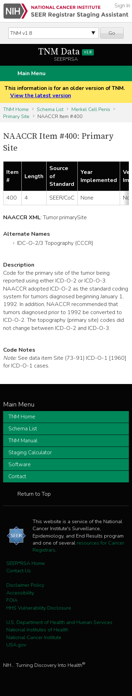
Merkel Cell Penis (90, 109)
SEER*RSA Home (25, 563)
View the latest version (40, 95)
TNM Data (66, 52)
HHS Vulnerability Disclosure (38, 607)
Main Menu (32, 73)
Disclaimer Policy (25, 584)
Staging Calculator (30, 452)
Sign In (122, 5)
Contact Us (18, 570)
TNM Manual (22, 440)
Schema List (50, 109)
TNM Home (16, 109)
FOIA (12, 600)
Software (19, 464)
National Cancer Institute (33, 637)
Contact (17, 476)
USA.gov (16, 644)
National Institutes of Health (37, 629)
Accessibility (20, 592)
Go (112, 33)
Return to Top (34, 494)
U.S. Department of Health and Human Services (59, 622)
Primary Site (16, 116)
